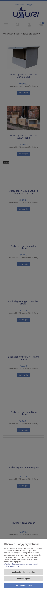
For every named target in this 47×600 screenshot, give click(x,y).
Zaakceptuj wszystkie (23, 585)
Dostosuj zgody (23, 579)
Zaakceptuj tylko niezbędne (23, 572)
